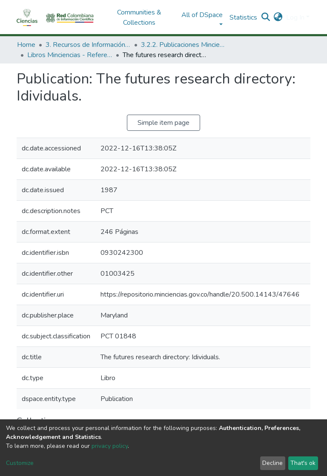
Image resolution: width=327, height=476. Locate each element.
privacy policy (110, 446)
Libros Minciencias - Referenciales (69, 55)
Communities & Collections (139, 17)
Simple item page (163, 122)
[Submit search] (266, 17)
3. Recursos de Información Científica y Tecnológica (88, 44)
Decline (272, 463)
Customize (20, 463)
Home (26, 44)
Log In (295, 17)
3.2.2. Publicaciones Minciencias (183, 44)
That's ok (303, 463)
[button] (278, 17)
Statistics (243, 17)
